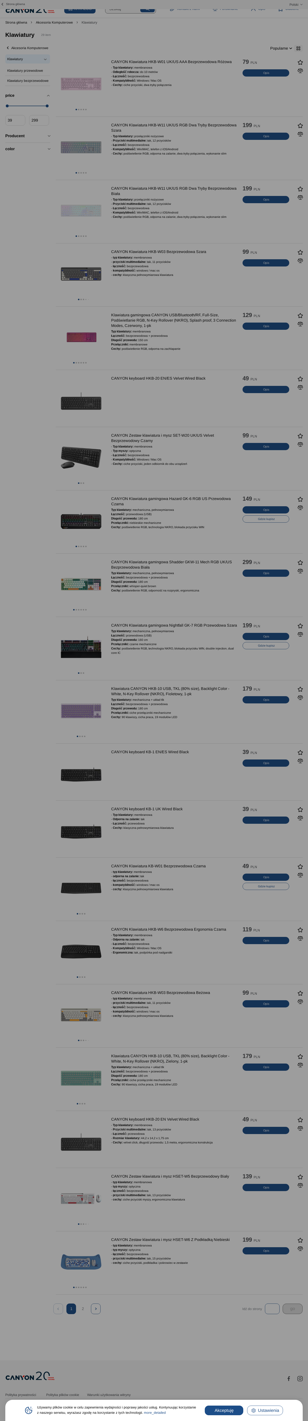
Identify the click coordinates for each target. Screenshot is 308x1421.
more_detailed (155, 1413)
